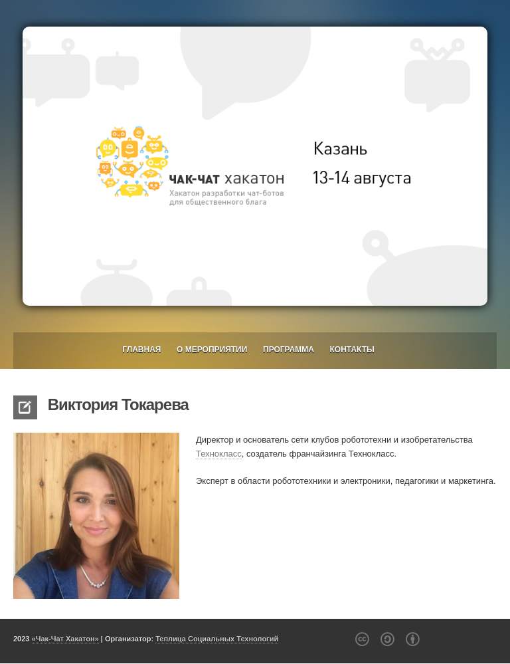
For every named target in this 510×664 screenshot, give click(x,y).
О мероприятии (212, 349)
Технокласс (219, 454)
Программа (288, 349)
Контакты (352, 349)
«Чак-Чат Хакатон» (65, 639)
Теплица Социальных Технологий (216, 639)
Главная (141, 349)
